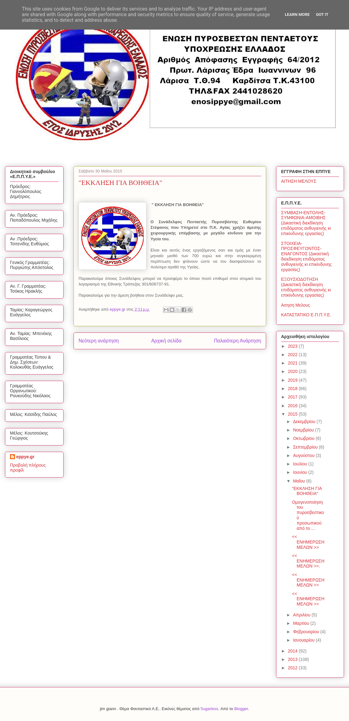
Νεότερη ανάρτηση (99, 340)
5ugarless (209, 708)
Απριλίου (302, 614)
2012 (293, 667)
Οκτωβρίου (304, 438)
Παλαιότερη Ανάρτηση (237, 340)
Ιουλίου (300, 463)
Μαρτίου (301, 623)
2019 (293, 380)
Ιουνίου (300, 472)
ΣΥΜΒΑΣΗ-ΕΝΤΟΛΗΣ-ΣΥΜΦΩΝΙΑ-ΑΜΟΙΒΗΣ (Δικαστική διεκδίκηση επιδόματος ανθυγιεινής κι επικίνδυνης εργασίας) (306, 223)
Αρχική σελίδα (166, 340)
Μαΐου (299, 480)
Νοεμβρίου (304, 429)
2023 (293, 346)
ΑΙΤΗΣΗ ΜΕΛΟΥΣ (298, 181)
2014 (293, 650)
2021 (293, 362)
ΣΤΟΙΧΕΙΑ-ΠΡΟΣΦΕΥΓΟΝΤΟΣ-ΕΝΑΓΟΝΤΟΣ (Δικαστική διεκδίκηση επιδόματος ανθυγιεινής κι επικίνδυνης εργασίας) (306, 256)
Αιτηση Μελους (295, 305)
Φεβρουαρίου (306, 631)
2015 (293, 414)
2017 (293, 396)
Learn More (297, 14)
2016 (293, 405)
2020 (293, 371)
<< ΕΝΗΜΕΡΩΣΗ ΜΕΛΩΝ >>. (308, 561)
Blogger (241, 708)
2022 (293, 354)
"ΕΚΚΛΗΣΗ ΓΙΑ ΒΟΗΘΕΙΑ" (307, 491)
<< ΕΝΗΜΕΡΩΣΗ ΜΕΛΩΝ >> (308, 542)
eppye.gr (25, 456)
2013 (293, 659)
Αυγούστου (304, 455)
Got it (322, 14)
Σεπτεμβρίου (306, 447)
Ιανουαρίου (304, 640)
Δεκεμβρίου (304, 421)
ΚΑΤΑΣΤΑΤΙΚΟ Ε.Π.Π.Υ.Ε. (306, 314)
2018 (293, 388)
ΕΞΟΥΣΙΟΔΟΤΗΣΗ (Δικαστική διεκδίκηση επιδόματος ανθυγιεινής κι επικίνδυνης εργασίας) (306, 287)
